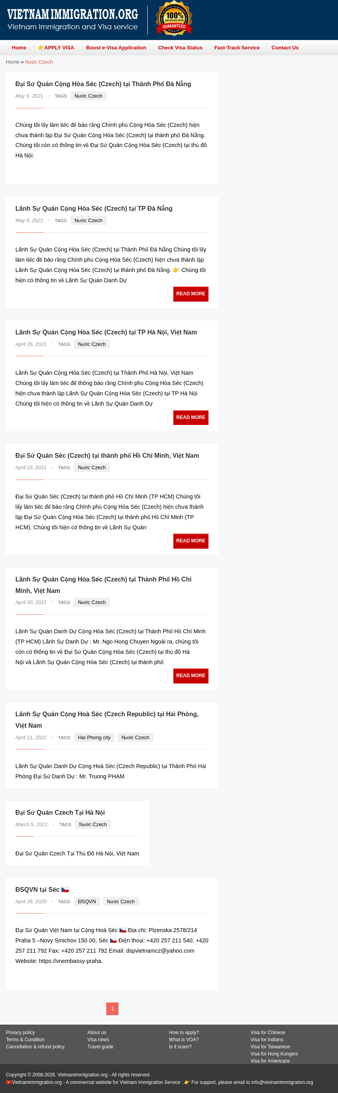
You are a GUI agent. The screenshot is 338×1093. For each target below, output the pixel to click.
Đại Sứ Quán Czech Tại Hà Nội (60, 812)
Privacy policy (20, 1032)
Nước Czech (89, 96)
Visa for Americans (270, 1061)
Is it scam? (180, 1047)
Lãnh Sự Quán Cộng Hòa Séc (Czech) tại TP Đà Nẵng (94, 208)
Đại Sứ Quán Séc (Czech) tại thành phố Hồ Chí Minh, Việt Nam (107, 455)
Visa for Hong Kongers (275, 1054)
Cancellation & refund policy (35, 1047)
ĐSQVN (87, 901)
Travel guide (101, 1047)
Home (12, 62)
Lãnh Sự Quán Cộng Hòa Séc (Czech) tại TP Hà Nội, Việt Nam (106, 332)
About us (97, 1032)
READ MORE (184, 171)
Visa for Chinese (268, 1032)
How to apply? (184, 1032)
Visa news (98, 1039)
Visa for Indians (267, 1039)
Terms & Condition (25, 1039)
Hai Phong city (94, 737)
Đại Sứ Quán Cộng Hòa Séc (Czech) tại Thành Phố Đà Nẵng (103, 84)
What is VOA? (184, 1039)
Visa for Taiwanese (270, 1047)
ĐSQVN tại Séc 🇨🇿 (42, 889)
